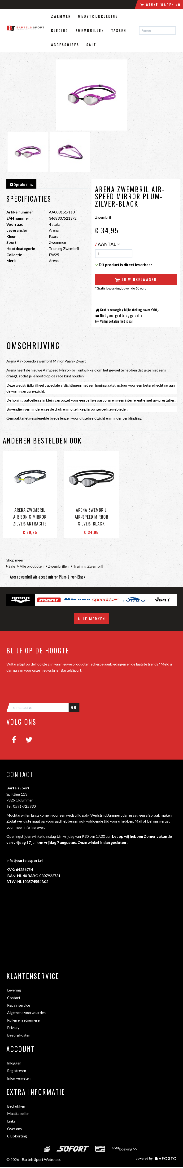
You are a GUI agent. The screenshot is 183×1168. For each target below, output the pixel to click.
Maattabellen (18, 1113)
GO (74, 707)
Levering (14, 990)
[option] (20, 600)
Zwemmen (61, 16)
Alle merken (91, 618)
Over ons (14, 1128)
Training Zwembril (87, 566)
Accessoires (65, 44)
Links (11, 1121)
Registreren (16, 1070)
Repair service (18, 1005)
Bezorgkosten (18, 1035)
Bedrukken (16, 1106)
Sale (91, 44)
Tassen (118, 30)
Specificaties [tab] (21, 184)
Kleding (59, 30)
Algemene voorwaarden (26, 1012)
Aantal (109, 244)
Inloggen (14, 1063)
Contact (13, 997)
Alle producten (30, 566)
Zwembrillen (89, 30)
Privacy (13, 1027)
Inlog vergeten (18, 1078)
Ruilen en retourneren (24, 1020)
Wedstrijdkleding (98, 16)
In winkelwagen (136, 279)
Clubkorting (17, 1136)
